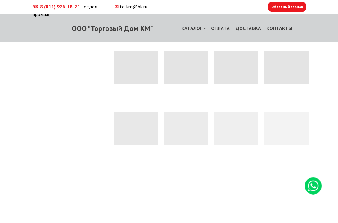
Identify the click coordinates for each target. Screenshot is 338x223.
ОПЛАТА (220, 28)
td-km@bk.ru (133, 6)
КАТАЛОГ (191, 28)
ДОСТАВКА (248, 28)
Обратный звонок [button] (287, 6)
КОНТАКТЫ (279, 28)
